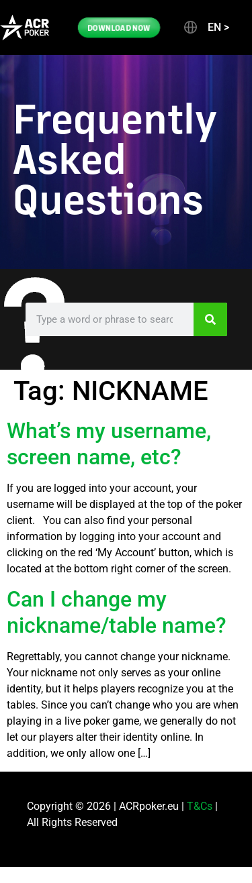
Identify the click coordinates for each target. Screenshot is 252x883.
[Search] (210, 319)
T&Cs (199, 806)
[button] (205, 27)
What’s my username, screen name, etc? (109, 443)
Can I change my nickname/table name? (116, 611)
